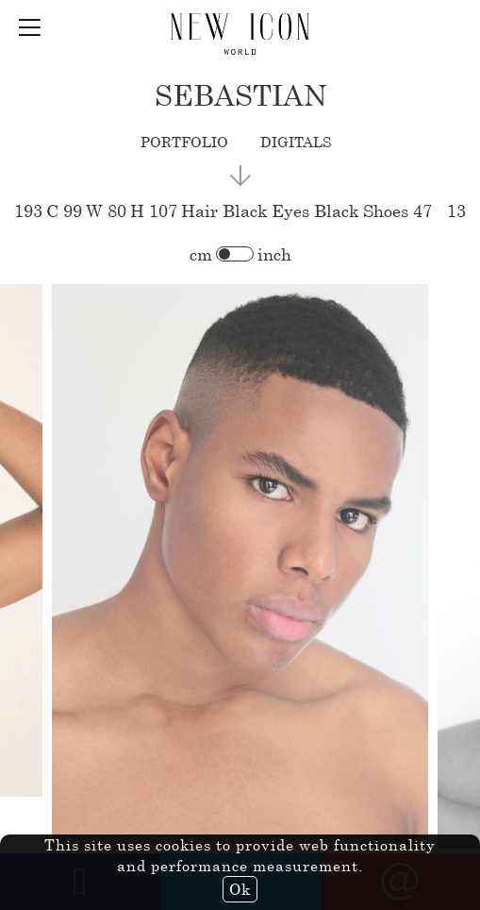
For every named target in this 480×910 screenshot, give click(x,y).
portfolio (184, 141)
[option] (240, 567)
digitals (295, 141)
